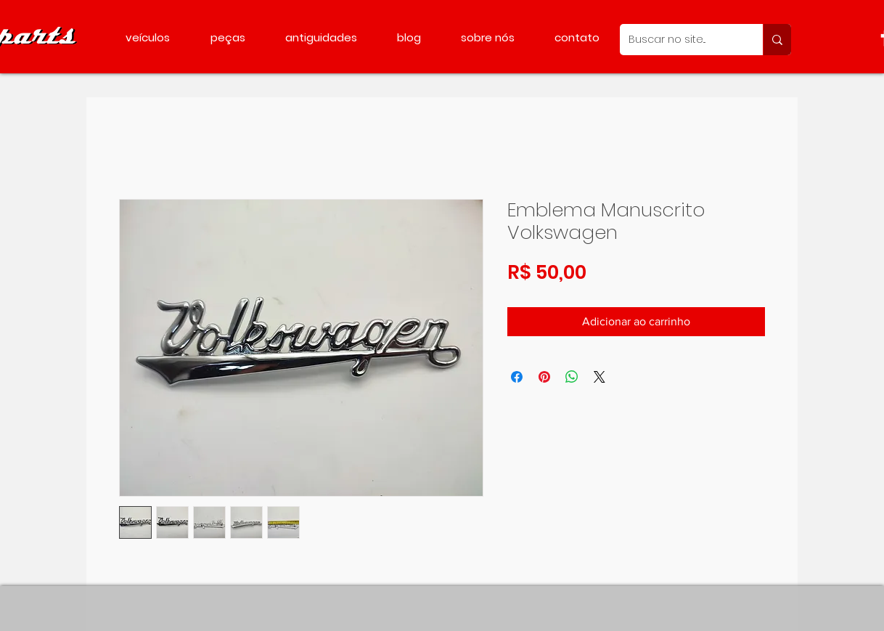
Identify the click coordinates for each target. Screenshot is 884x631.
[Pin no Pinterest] (544, 377)
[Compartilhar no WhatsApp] (572, 377)
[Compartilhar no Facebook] (516, 377)
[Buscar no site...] (680, 39)
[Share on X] (599, 377)
